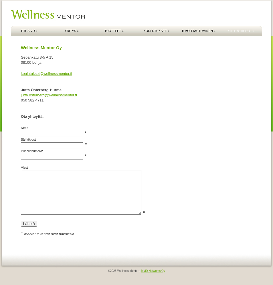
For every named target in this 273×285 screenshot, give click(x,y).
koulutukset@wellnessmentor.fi (46, 73)
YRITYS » (72, 31)
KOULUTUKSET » (156, 31)
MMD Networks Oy (153, 279)
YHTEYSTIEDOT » (241, 31)
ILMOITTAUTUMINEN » (198, 31)
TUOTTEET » (114, 31)
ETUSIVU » (29, 31)
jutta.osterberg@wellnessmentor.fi (49, 95)
